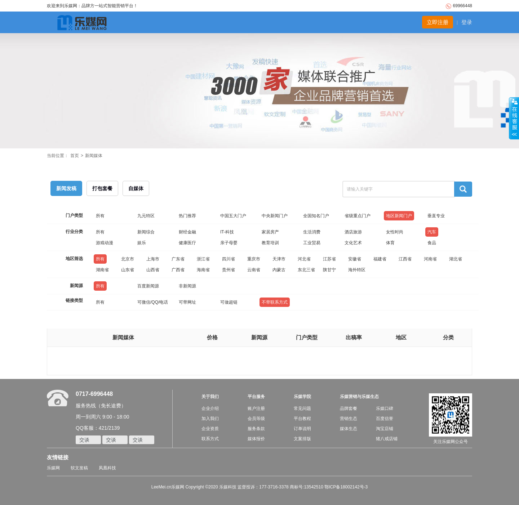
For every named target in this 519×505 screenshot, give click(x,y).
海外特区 (356, 269)
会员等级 (256, 418)
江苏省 (329, 259)
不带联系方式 (275, 302)
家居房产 (270, 231)
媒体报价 (256, 438)
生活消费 (311, 231)
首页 (74, 155)
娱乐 (141, 242)
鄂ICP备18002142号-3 (346, 487)
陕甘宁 (329, 269)
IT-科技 (227, 231)
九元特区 (146, 215)
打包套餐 (102, 188)
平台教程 (302, 418)
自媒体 (135, 188)
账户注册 (256, 408)
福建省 (379, 259)
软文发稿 (79, 467)
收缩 (514, 118)
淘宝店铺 (384, 428)
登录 (466, 22)
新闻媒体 (93, 155)
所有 (100, 215)
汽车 (431, 231)
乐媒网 (53, 467)
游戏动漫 (104, 242)
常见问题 (302, 408)
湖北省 (455, 259)
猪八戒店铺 (387, 438)
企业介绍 (210, 408)
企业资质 (210, 428)
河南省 (430, 259)
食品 (431, 242)
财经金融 (187, 231)
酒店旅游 (353, 231)
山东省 (127, 269)
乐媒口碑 (384, 408)
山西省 (152, 269)
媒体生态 (348, 428)
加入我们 (210, 418)
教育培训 (270, 242)
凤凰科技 (107, 467)
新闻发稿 (66, 188)
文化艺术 (353, 242)
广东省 (178, 259)
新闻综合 (146, 231)
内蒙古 (278, 269)
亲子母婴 (229, 242)
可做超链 (229, 302)
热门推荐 (187, 215)
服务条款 (256, 428)
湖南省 (102, 269)
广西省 (178, 269)
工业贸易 (311, 242)
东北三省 (306, 269)
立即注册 (437, 22)
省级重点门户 (358, 215)
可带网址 (187, 302)
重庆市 (253, 259)
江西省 (405, 259)
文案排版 (302, 438)
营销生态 (348, 418)
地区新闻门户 (399, 215)
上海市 (152, 259)
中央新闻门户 (275, 215)
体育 (390, 242)
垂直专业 (436, 215)
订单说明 (302, 428)
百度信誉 (384, 418)
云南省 (253, 269)
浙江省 (203, 259)
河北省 (304, 259)
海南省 (203, 269)
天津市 (278, 259)
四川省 (228, 259)
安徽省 (354, 259)
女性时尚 (394, 231)
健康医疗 (187, 242)
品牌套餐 (348, 408)
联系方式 (210, 438)
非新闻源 (187, 286)
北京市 (127, 259)
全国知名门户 (316, 215)
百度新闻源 (148, 286)
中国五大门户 (233, 215)
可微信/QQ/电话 (152, 302)
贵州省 (228, 269)
